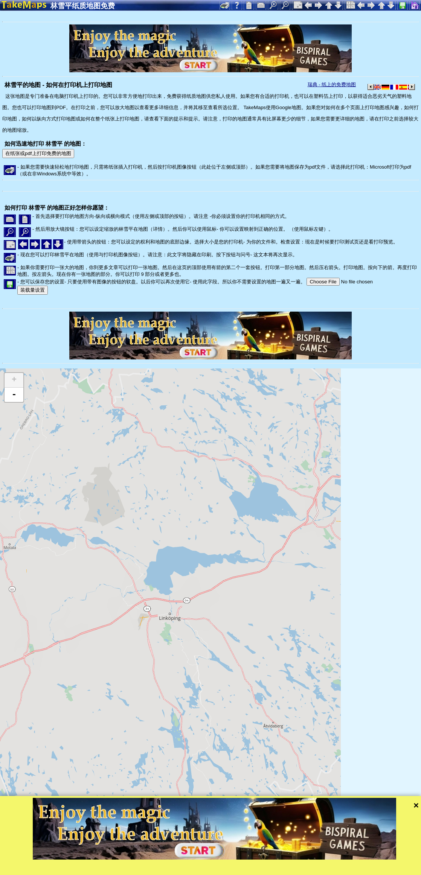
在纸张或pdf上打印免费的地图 (38, 153)
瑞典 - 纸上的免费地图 (332, 84)
